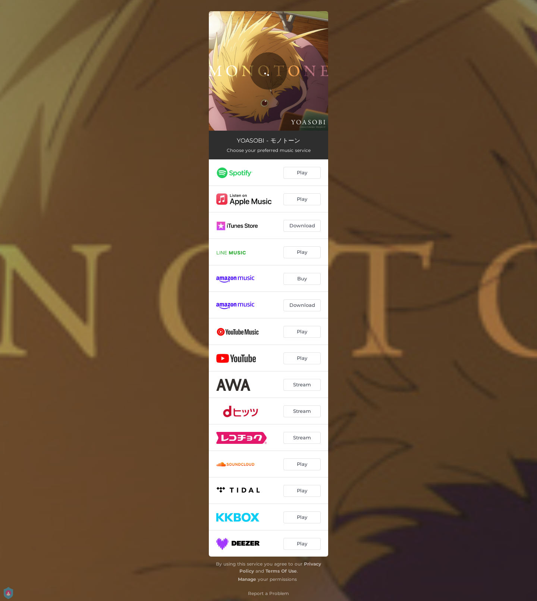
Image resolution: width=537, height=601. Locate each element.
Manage (247, 579)
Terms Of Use (281, 571)
